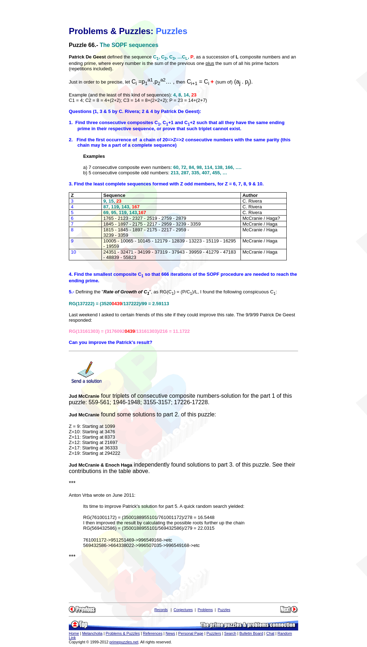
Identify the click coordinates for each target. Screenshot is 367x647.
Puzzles (224, 610)
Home (74, 633)
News (170, 633)
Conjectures (182, 610)
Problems (205, 610)
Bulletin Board (251, 633)
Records (161, 610)
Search (230, 633)
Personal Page (190, 633)
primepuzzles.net (123, 642)
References (153, 633)
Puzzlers (213, 633)
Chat (270, 633)
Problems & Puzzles (123, 633)
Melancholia (92, 633)
